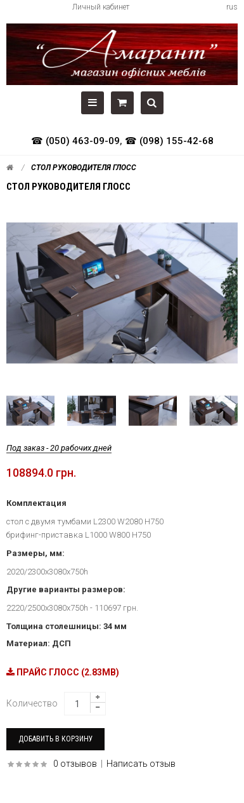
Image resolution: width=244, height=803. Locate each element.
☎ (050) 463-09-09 (75, 141)
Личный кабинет (100, 7)
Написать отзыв (141, 764)
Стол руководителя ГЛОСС (83, 167)
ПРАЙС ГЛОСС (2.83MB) (62, 672)
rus (232, 7)
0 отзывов (75, 764)
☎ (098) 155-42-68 (169, 141)
